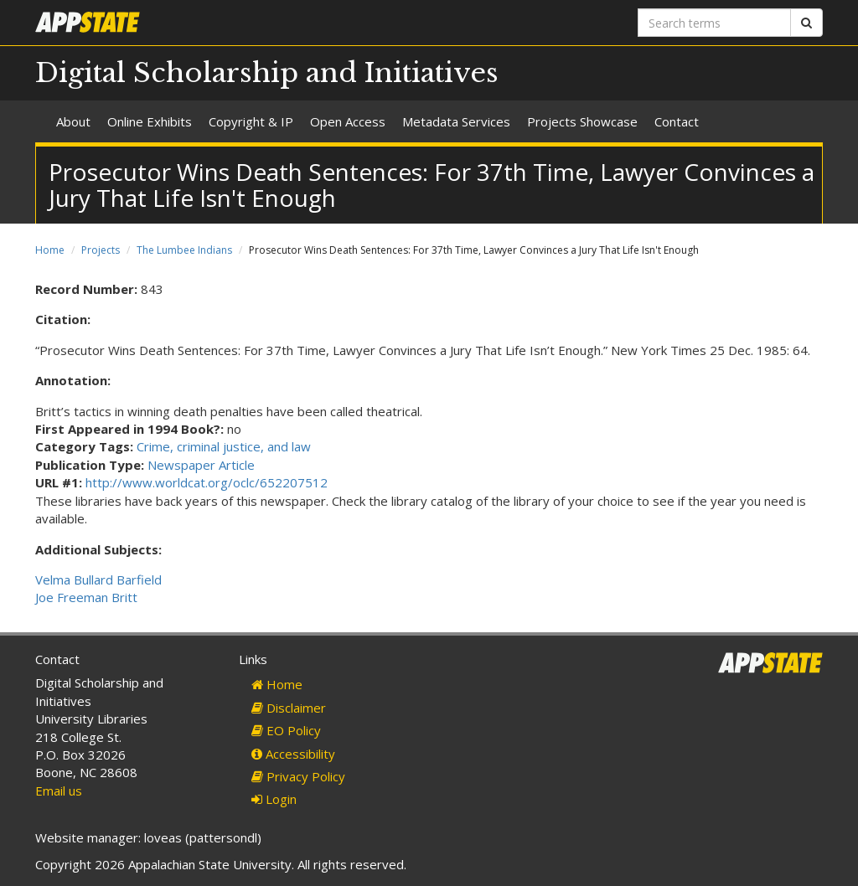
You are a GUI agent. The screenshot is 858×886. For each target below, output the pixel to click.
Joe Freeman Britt (86, 597)
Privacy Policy (298, 776)
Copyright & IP (251, 121)
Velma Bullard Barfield (98, 579)
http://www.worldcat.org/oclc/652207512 (206, 482)
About (73, 121)
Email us (58, 790)
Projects (100, 250)
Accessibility (293, 753)
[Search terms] (714, 22)
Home (50, 250)
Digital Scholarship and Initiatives (267, 73)
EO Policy (286, 730)
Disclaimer (288, 707)
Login (274, 799)
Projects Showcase (582, 121)
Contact (676, 121)
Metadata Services (456, 121)
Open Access (347, 121)
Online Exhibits (149, 121)
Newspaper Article (201, 464)
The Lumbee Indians (184, 250)
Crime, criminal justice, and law (224, 446)
